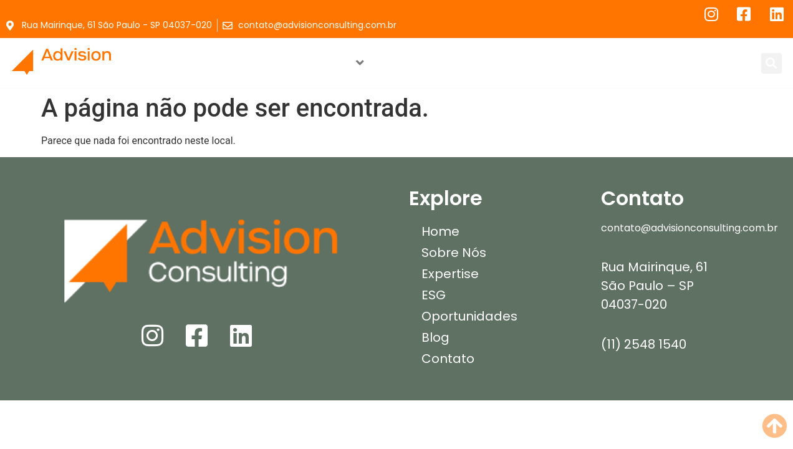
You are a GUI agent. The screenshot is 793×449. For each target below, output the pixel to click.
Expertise (328, 63)
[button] (771, 63)
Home (157, 63)
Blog (584, 63)
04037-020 (634, 304)
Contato (657, 63)
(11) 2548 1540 (643, 344)
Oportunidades (492, 63)
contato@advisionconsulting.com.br (689, 228)
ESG (404, 63)
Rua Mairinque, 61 (654, 267)
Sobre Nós (234, 63)
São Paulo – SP (647, 285)
